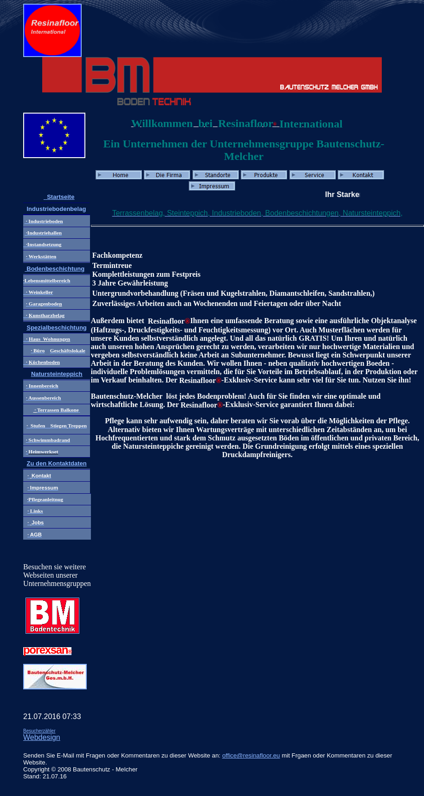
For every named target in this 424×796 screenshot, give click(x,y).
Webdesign (41, 737)
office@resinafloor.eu (251, 755)
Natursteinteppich (57, 373)
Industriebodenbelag (56, 208)
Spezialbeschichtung (56, 327)
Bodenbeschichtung (55, 268)
